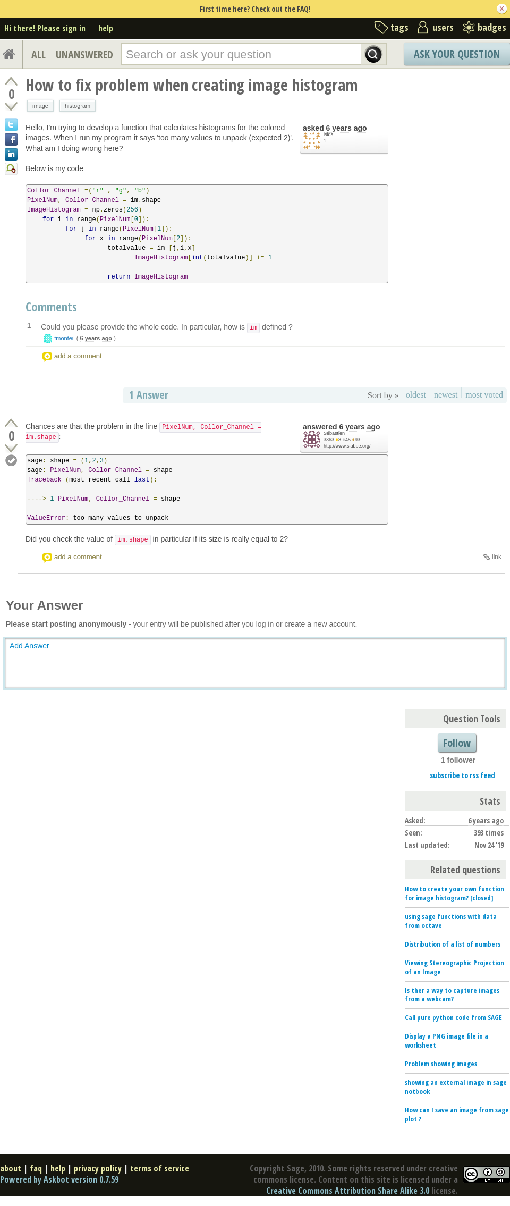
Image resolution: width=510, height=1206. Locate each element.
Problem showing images (441, 1063)
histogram (77, 106)
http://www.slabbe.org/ (347, 446)
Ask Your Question (457, 54)
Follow (457, 743)
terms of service (159, 1168)
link (497, 557)
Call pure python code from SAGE (453, 1017)
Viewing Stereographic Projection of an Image (454, 967)
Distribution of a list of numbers (452, 944)
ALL (38, 54)
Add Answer (29, 646)
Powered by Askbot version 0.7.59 (59, 1179)
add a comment (78, 356)
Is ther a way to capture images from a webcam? (452, 994)
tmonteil (64, 338)
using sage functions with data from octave (451, 921)
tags (399, 27)
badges (492, 27)
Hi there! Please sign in (45, 28)
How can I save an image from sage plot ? (457, 1114)
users (443, 27)
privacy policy (98, 1168)
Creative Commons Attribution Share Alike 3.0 (347, 1190)
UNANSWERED (84, 54)
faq (36, 1168)
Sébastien (334, 433)
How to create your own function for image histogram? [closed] (454, 893)
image (40, 106)
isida (329, 134)
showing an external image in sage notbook (456, 1086)
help (105, 28)
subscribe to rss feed (462, 775)
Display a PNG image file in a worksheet (446, 1040)
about (10, 1168)
